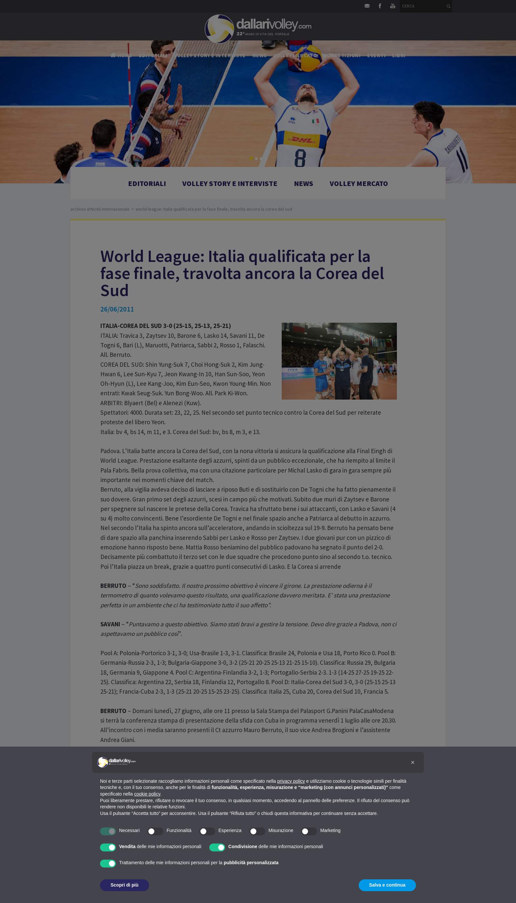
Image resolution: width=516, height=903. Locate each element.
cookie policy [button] (147, 794)
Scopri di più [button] (125, 885)
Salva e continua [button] (387, 885)
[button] (412, 762)
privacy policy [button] (291, 781)
